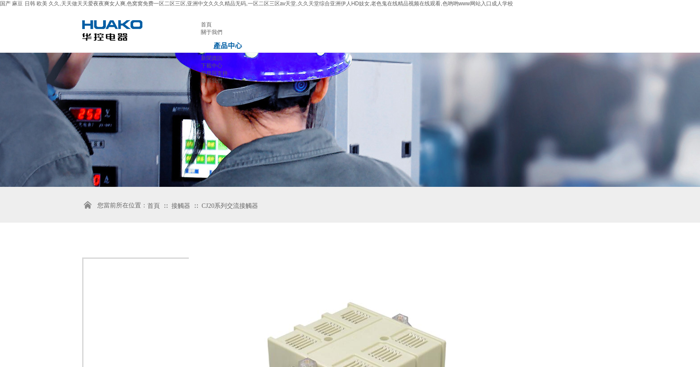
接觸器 (181, 205)
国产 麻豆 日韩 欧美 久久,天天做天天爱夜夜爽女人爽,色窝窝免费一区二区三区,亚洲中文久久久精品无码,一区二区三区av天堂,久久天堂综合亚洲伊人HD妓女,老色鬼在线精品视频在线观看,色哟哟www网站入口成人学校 (256, 3)
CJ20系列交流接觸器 (230, 205)
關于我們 (211, 32)
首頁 (206, 24)
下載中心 (211, 66)
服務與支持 (214, 73)
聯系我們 (211, 81)
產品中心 (227, 45)
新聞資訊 (211, 58)
